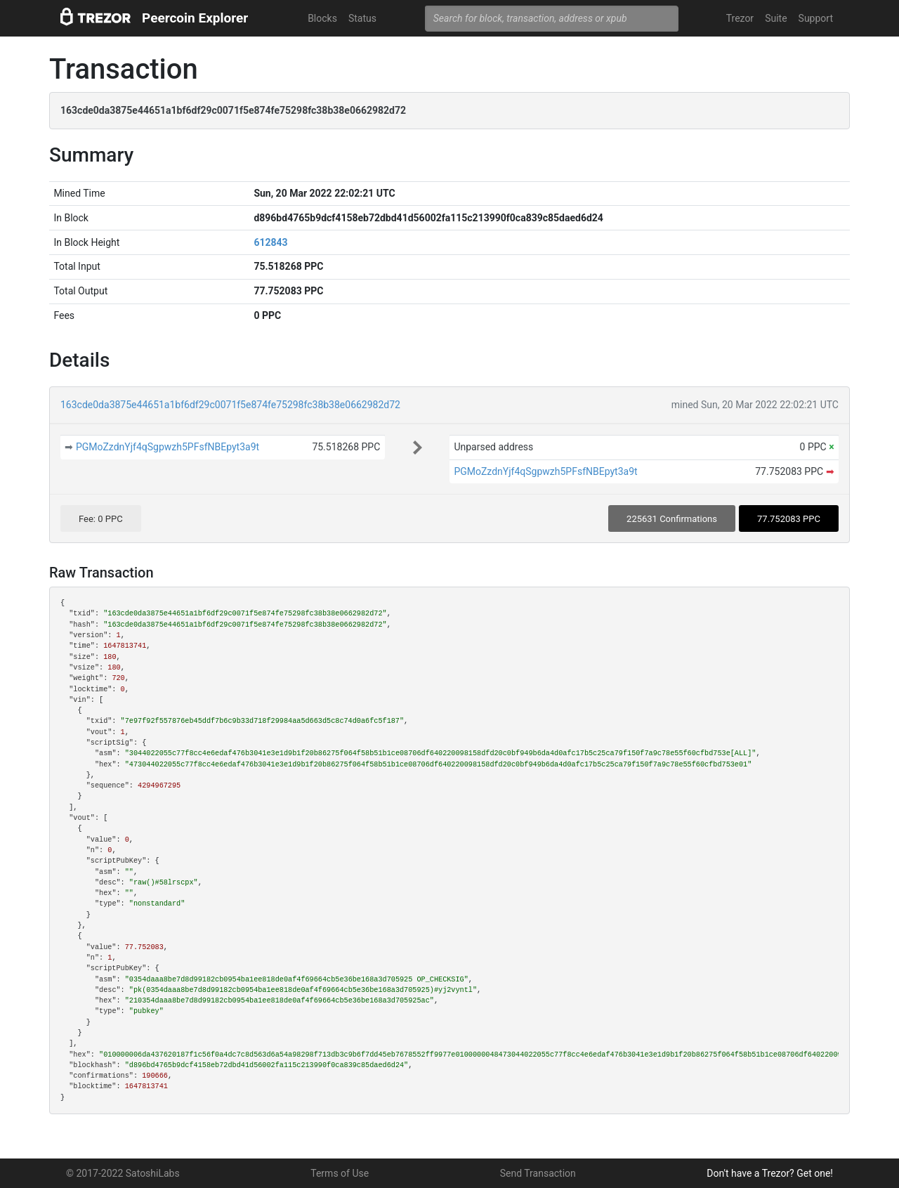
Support (816, 18)
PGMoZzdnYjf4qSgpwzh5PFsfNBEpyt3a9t (167, 446)
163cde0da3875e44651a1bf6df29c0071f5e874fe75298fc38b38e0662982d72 (230, 404)
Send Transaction (538, 1173)
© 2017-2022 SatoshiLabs (123, 1173)
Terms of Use (339, 1173)
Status (362, 18)
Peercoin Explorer (195, 18)
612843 (270, 242)
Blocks (322, 18)
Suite (776, 18)
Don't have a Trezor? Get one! (770, 1173)
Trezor (740, 18)
